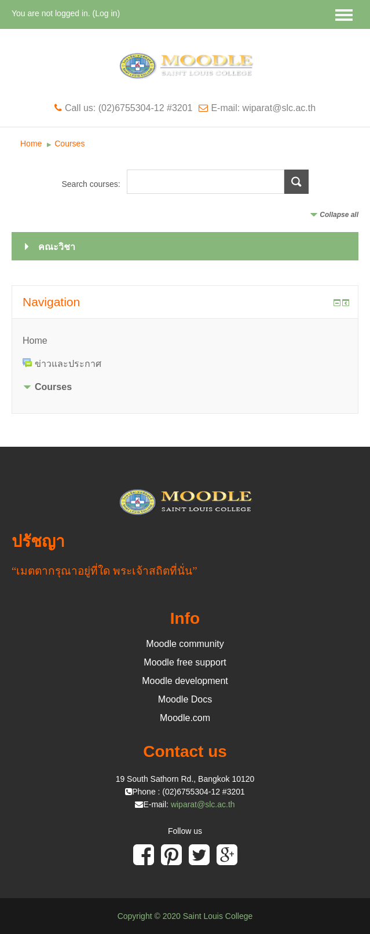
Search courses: (91, 184)
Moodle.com (185, 718)
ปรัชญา (38, 541)
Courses (69, 143)
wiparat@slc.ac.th (203, 804)
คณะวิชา (56, 247)
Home (31, 143)
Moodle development (185, 681)
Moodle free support (185, 662)
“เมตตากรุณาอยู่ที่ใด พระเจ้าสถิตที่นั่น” (104, 571)
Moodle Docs (185, 699)
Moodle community (185, 644)
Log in (106, 13)
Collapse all (339, 215)
